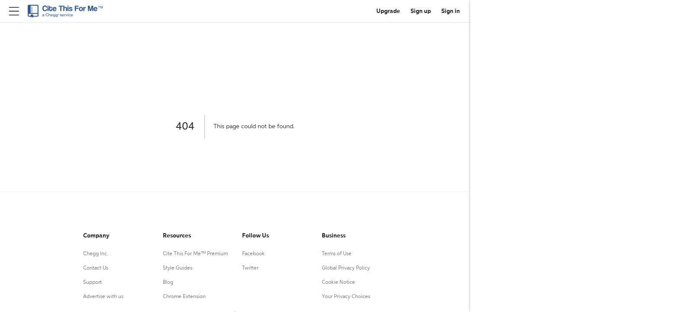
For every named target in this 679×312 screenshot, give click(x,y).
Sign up (421, 11)
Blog (168, 282)
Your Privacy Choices (346, 296)
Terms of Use (337, 254)
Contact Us (95, 268)
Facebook (253, 254)
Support (92, 282)
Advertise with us (103, 296)
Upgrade (388, 11)
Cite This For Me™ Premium (195, 254)
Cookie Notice (338, 282)
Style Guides (177, 268)
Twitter (250, 268)
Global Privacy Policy (346, 268)
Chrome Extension (184, 296)
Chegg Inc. (95, 254)
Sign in (450, 11)
